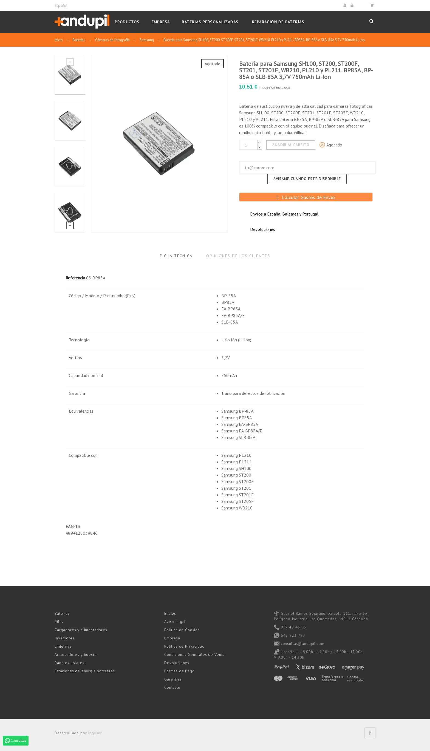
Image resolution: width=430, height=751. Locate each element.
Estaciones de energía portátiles (85, 670)
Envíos (170, 613)
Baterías (62, 613)
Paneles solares (69, 662)
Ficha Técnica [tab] (176, 255)
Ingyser (95, 732)
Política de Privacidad (184, 646)
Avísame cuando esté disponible (307, 179)
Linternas (63, 646)
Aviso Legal (175, 621)
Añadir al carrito (290, 145)
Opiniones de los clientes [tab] (238, 255)
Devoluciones (176, 662)
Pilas (59, 621)
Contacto (172, 687)
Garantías (173, 679)
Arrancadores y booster (76, 654)
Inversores (64, 638)
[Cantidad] (248, 145)
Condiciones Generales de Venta (194, 654)
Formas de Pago (179, 670)
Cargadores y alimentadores (81, 629)
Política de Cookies (182, 629)
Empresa (172, 638)
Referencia (75, 277)
